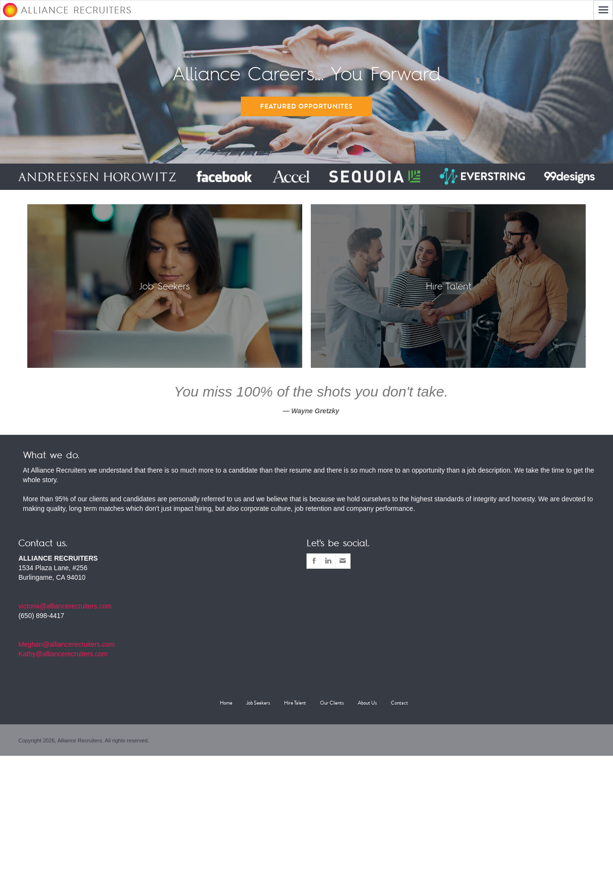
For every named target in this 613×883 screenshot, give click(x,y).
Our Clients (332, 702)
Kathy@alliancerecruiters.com (62, 654)
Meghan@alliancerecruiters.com (66, 644)
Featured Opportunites (306, 106)
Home (226, 702)
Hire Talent (295, 702)
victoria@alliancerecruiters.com (65, 606)
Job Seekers (258, 702)
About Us (367, 702)
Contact (399, 702)
